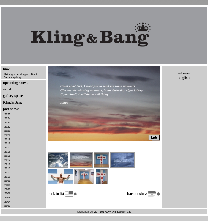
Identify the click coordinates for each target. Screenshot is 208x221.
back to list (63, 194)
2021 (7, 130)
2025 (7, 114)
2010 (7, 176)
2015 (7, 155)
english (184, 78)
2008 (7, 185)
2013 (7, 164)
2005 (7, 197)
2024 (7, 118)
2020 (7, 135)
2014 (7, 160)
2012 (7, 168)
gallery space (13, 96)
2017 (7, 147)
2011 (7, 172)
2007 (7, 189)
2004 (7, 201)
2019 (7, 139)
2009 (7, 180)
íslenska (184, 73)
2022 (7, 126)
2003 (7, 205)
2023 (7, 122)
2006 (7, 193)
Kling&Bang (12, 102)
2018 (7, 143)
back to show (143, 194)
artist (7, 89)
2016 (7, 151)
